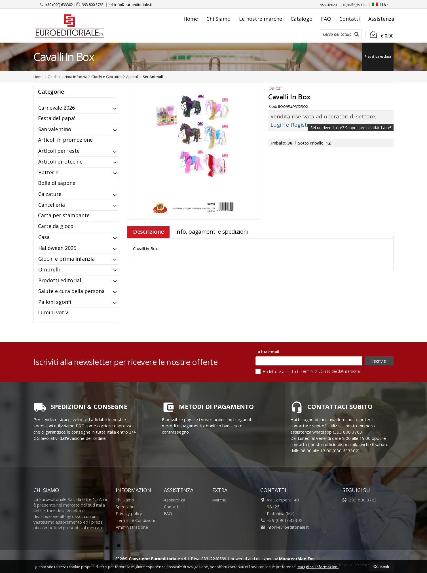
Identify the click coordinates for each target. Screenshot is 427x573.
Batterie (48, 172)
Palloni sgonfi (54, 301)
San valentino (54, 129)
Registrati (303, 124)
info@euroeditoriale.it (130, 4)
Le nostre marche (260, 18)
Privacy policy (129, 513)
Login (277, 124)
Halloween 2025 (57, 247)
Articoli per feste (59, 150)
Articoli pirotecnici (61, 161)
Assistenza (328, 4)
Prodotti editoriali (60, 280)
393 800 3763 (89, 4)
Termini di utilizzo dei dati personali (331, 371)
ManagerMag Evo (297, 558)
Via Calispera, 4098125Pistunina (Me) (279, 506)
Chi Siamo (218, 18)
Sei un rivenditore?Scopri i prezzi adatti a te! (350, 127)
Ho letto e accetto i (277, 371)
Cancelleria (51, 204)
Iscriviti (379, 361)
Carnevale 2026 (56, 107)
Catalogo (301, 18)
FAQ (326, 18)
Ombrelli (49, 269)
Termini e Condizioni (135, 520)
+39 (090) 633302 (56, 4)
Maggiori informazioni (318, 566)
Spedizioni (125, 506)
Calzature (50, 194)
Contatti (349, 18)
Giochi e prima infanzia (66, 258)
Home (190, 18)
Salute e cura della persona (71, 291)
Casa (44, 237)
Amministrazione (132, 527)
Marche (219, 500)
